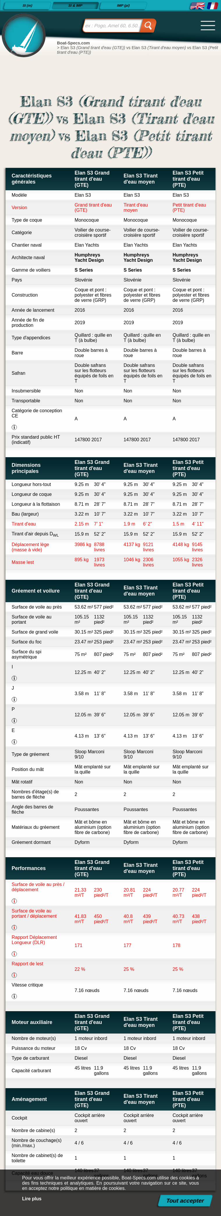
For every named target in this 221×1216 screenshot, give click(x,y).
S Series (84, 270)
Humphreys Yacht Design (89, 257)
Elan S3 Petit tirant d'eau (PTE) (188, 179)
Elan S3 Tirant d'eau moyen (141, 179)
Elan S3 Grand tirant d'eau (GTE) (92, 179)
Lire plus (32, 1198)
